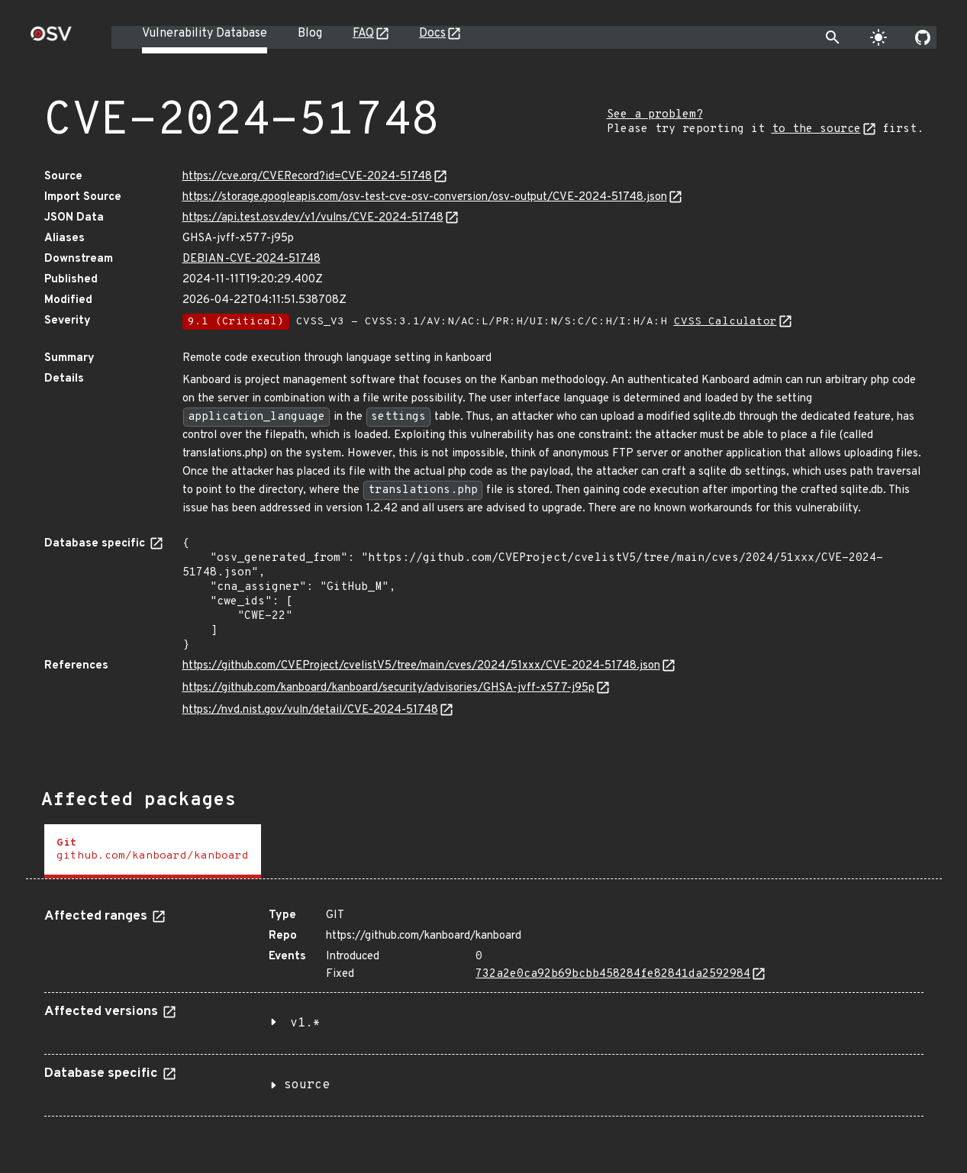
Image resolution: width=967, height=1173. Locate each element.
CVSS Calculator (725, 321)
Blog (310, 33)
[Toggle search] (832, 37)
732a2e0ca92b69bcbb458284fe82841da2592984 (612, 974)
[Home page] (51, 38)
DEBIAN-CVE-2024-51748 (251, 259)
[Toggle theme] (878, 37)
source (307, 1085)
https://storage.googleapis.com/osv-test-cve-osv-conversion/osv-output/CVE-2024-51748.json (424, 197)
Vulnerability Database (204, 33)
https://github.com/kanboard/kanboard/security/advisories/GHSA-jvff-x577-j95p (388, 688)
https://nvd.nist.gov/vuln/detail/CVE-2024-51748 (310, 710)
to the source (816, 129)
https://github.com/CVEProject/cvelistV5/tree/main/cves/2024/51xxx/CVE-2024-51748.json (421, 666)
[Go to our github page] (922, 37)
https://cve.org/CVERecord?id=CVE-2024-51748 (307, 176)
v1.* (305, 1023)
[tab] (152, 851)
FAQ (363, 33)
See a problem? (655, 115)
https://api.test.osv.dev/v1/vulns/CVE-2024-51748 (312, 218)
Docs (432, 33)
